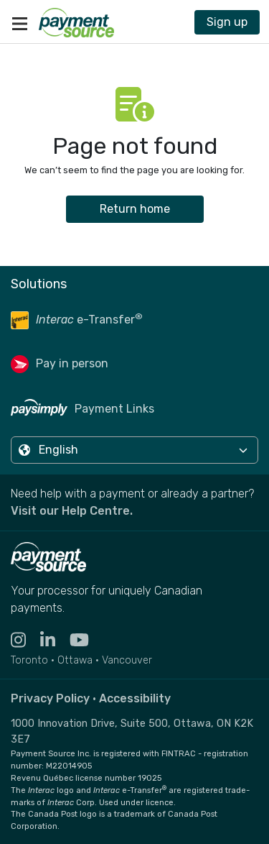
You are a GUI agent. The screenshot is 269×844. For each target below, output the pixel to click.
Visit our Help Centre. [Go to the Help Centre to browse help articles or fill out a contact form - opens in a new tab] (72, 511)
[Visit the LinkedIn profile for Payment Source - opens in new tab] (55, 640)
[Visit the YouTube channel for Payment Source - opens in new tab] (86, 640)
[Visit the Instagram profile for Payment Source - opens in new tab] (25, 640)
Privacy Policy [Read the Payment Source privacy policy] (50, 698)
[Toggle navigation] (19, 22)
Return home (135, 209)
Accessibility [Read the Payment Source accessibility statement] (135, 698)
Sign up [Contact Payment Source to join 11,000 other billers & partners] (227, 22)
